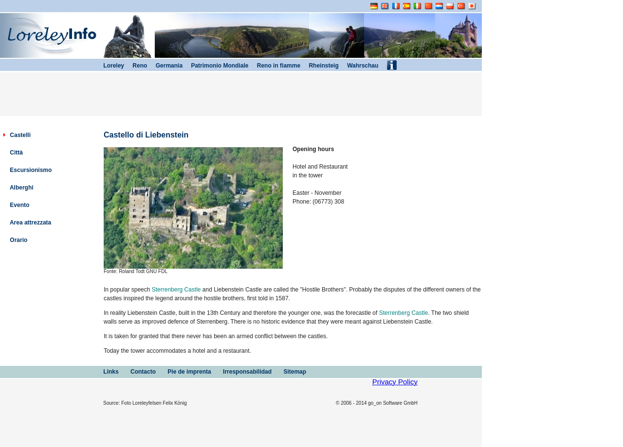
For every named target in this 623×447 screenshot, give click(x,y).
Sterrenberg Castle (176, 289)
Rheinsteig (319, 65)
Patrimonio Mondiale (215, 65)
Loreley (109, 65)
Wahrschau (359, 65)
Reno (135, 65)
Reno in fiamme (274, 65)
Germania (165, 65)
